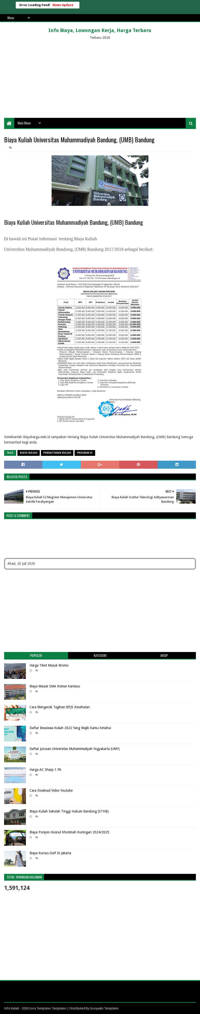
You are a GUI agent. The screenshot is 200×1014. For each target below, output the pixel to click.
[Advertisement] (100, 79)
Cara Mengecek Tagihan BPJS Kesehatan (60, 707)
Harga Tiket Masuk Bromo (49, 665)
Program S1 (85, 452)
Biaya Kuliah (28, 452)
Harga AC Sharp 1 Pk (45, 770)
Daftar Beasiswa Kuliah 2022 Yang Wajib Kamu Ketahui (70, 728)
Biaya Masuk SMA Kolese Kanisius (55, 686)
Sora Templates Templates (47, 1008)
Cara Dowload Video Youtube (51, 790)
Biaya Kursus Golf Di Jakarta (50, 853)
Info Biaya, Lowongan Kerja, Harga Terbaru (99, 30)
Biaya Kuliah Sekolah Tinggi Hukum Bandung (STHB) (69, 811)
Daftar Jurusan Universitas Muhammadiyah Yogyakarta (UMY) (75, 749)
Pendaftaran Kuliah (57, 452)
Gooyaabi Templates (104, 1008)
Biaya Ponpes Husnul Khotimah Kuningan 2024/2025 (69, 832)
